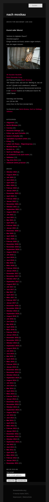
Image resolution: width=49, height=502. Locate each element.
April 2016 (10, 327)
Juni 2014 (10, 386)
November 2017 (13, 276)
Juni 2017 (10, 289)
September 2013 (13, 410)
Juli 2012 (10, 444)
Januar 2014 (11, 399)
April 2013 (10, 423)
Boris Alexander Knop (14, 77)
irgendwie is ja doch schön (17, 139)
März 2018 (10, 265)
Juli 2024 (10, 177)
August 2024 (11, 175)
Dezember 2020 (12, 231)
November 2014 (13, 372)
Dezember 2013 (12, 402)
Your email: (10, 472)
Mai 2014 (10, 388)
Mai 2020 (10, 233)
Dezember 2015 (12, 338)
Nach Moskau (26, 80)
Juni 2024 (10, 180)
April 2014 (10, 391)
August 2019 (11, 252)
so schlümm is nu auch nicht (18, 155)
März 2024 (10, 185)
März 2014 (10, 394)
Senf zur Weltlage (36, 109)
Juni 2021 (10, 217)
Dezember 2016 (12, 306)
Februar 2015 (12, 364)
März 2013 (10, 426)
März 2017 (10, 297)
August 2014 (11, 380)
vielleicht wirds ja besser (16, 163)
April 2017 (10, 295)
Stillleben (10, 111)
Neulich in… (11, 149)
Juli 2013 (10, 415)
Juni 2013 (10, 418)
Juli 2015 (10, 351)
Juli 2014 (10, 383)
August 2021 (11, 212)
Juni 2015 (10, 354)
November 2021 (13, 204)
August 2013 (11, 412)
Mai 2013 (10, 420)
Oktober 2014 (12, 375)
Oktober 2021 (12, 207)
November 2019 (13, 247)
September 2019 (13, 249)
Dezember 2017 (12, 273)
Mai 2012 (10, 450)
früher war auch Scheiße (16, 133)
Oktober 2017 (12, 279)
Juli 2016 (10, 319)
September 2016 (13, 313)
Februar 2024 (12, 188)
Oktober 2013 (12, 407)
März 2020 (10, 239)
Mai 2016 (10, 324)
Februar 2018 (12, 268)
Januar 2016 (11, 335)
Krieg (9, 141)
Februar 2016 (12, 332)
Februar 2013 (12, 428)
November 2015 (13, 340)
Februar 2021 (12, 225)
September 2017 (13, 281)
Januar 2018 (11, 271)
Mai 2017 (10, 292)
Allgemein (10, 123)
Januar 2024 (11, 191)
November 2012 (13, 436)
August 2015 (11, 348)
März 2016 (10, 330)
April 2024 (10, 183)
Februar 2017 (12, 300)
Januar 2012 (11, 460)
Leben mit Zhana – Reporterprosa (19, 144)
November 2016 (13, 308)
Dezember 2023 (12, 193)
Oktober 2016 (12, 311)
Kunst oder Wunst (15, 30)
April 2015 (10, 359)
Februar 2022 (12, 199)
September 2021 (13, 209)
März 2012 (10, 455)
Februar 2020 (12, 241)
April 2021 (10, 223)
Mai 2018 (10, 263)
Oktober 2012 (12, 439)
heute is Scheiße (13, 136)
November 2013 (13, 404)
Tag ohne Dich (12, 160)
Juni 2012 (10, 447)
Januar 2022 (11, 201)
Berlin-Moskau (24, 109)
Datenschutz (27, 497)
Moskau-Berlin (12, 147)
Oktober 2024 (12, 172)
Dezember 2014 (12, 370)
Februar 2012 (12, 458)
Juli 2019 (10, 255)
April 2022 (10, 196)
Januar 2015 (11, 367)
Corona (9, 128)
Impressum (17, 497)
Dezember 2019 (12, 244)
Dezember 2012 (12, 434)
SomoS (13, 91)
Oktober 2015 (12, 343)
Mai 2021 (10, 220)
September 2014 (13, 378)
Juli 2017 (10, 287)
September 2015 (13, 346)
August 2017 (11, 284)
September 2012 (13, 442)
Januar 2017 (11, 303)
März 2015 (10, 362)
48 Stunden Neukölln (14, 75)
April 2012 (10, 452)
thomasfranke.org (19, 490)
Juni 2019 (10, 257)
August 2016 (11, 316)
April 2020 (10, 236)
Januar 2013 (11, 431)
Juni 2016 (10, 321)
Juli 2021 (10, 215)
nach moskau (16, 14)
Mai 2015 (10, 356)
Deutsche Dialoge (13, 131)
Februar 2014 (12, 396)
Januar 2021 (11, 228)
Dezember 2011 (12, 463)
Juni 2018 (10, 260)
